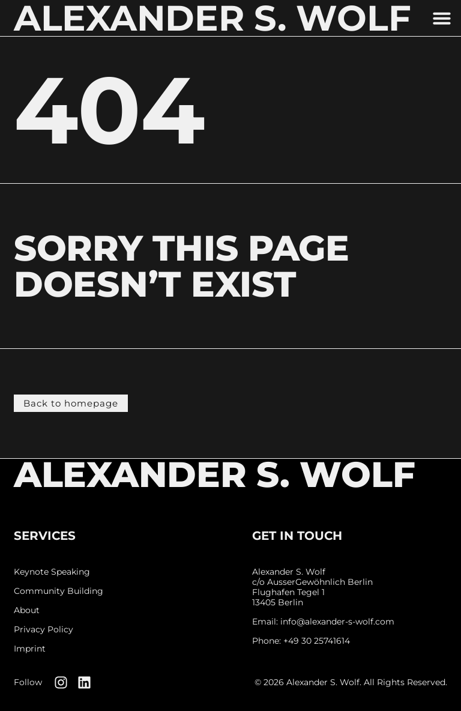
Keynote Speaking (52, 572)
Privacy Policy (43, 630)
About (27, 610)
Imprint (30, 649)
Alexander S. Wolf (214, 474)
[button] (441, 18)
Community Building (58, 591)
